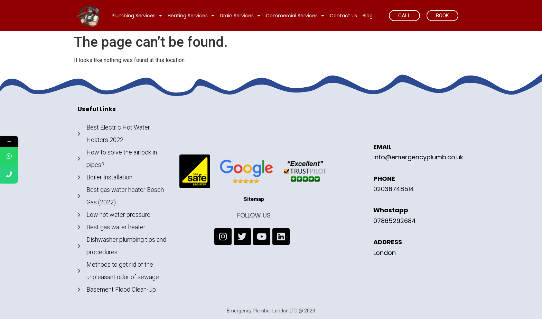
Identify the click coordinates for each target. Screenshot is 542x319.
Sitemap (254, 199)
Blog (368, 15)
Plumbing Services (137, 15)
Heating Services (191, 15)
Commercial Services (295, 15)
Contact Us (343, 15)
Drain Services (240, 15)
